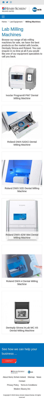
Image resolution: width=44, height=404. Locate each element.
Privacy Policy (13, 385)
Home (4, 22)
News (38, 377)
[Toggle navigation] (3, 16)
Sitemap (31, 377)
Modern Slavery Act (22, 389)
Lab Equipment (16, 22)
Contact (9, 361)
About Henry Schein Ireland (14, 377)
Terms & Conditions (29, 385)
